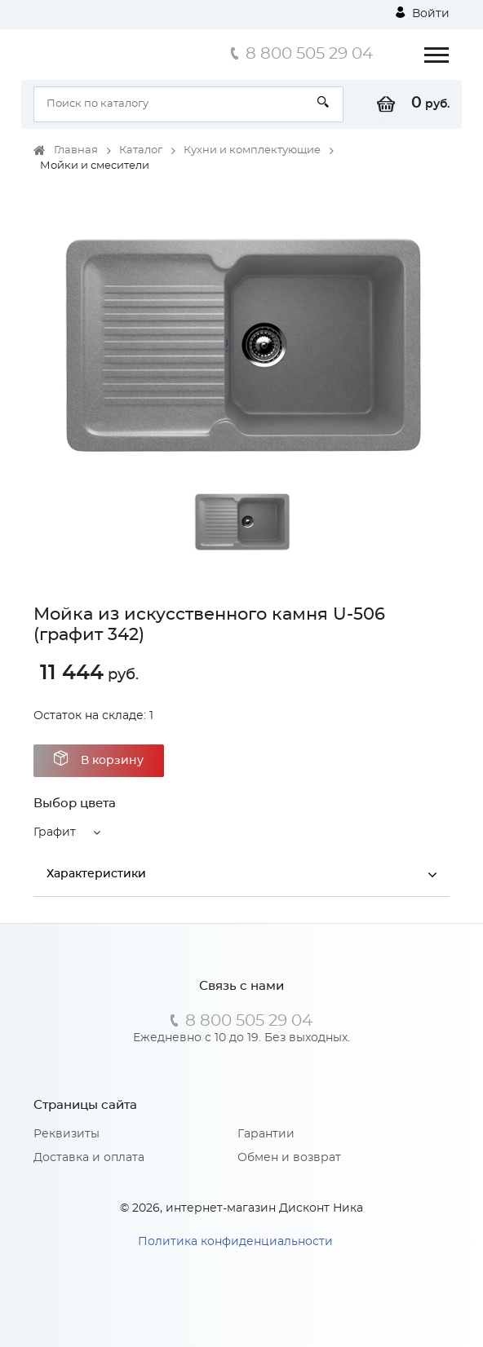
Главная (76, 150)
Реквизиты (66, 1134)
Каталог (140, 150)
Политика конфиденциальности (235, 1242)
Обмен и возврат (289, 1158)
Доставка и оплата (88, 1158)
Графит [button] (54, 832)
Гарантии (266, 1134)
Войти (423, 13)
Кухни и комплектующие (252, 150)
